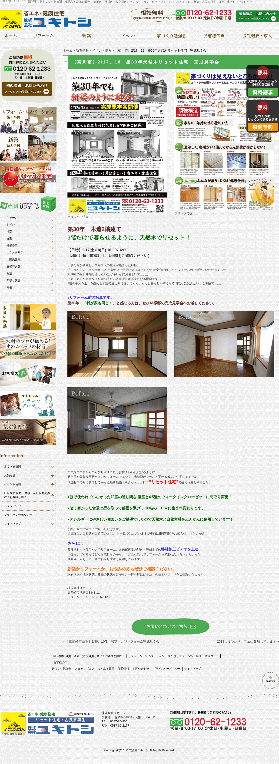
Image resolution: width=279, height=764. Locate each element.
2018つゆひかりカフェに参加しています (246, 641)
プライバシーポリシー (18, 514)
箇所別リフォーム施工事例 (184, 656)
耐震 (9, 273)
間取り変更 (13, 280)
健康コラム (212, 656)
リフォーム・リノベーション (146, 656)
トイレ (11, 224)
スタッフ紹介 (12, 506)
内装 (9, 287)
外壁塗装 (12, 245)
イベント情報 (102, 50)
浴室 (9, 231)
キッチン (12, 217)
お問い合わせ (141, 668)
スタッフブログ (84, 668)
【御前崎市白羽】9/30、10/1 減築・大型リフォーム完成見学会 (113, 641)
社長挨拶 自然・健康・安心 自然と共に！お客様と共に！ (89, 656)
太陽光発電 (13, 259)
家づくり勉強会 (61, 668)
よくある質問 (12, 466)
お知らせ (9, 475)
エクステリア (15, 252)
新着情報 (82, 50)
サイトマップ (12, 523)
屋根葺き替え (15, 266)
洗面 (9, 238)
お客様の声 (60, 662)
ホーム (68, 50)
